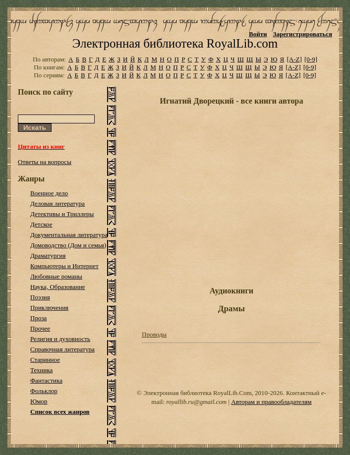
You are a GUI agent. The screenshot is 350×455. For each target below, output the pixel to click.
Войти (258, 34)
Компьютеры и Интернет (64, 266)
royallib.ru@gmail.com (196, 401)
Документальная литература (69, 234)
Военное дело (49, 193)
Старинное (45, 359)
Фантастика (46, 380)
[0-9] (310, 59)
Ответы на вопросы (44, 162)
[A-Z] (294, 59)
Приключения (49, 307)
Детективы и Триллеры (62, 214)
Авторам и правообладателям (271, 401)
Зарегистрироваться (302, 34)
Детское (41, 224)
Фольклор (44, 391)
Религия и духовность (60, 338)
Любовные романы (56, 276)
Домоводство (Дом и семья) (68, 245)
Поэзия (40, 297)
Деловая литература (57, 203)
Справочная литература (62, 349)
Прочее (40, 328)
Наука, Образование (57, 286)
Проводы (154, 334)
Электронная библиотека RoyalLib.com (175, 43)
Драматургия (48, 255)
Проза (38, 318)
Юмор (39, 401)
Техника (41, 370)
